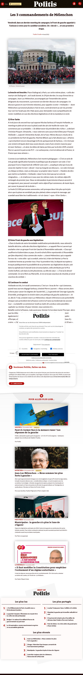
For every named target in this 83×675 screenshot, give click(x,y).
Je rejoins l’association (34, 612)
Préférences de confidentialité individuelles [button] (42, 357)
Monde (16, 607)
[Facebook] (22, 669)
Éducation (16, 612)
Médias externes (56, 348)
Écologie (3, 611)
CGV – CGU (41, 663)
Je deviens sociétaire (33, 609)
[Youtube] (32, 669)
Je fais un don (31, 607)
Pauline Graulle (37, 34)
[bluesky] (27, 669)
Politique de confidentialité (55, 663)
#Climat (57, 607)
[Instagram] (38, 669)
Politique (3, 609)
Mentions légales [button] (53, 360)
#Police (57, 609)
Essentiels (23, 348)
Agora (2, 607)
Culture (3, 616)
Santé (15, 614)
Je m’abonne (31, 611)
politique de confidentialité (52, 339)
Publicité (68, 663)
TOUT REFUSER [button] (53, 354)
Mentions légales (16, 663)
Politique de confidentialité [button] (42, 360)
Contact (6, 663)
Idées (2, 614)
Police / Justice (18, 616)
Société (3, 612)
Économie (16, 611)
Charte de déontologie (29, 663)
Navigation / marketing (39, 348)
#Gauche (57, 611)
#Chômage (58, 614)
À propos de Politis (33, 614)
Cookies (75, 663)
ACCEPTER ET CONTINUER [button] (30, 354)
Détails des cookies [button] (30, 360)
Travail (15, 609)
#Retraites (58, 612)
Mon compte (31, 616)
